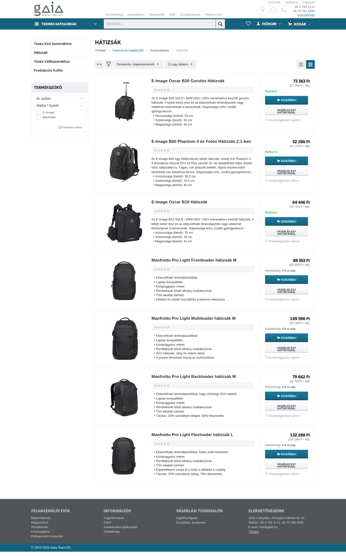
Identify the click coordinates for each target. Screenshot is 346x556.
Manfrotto (49, 117)
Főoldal (100, 50)
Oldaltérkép (111, 536)
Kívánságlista (40, 536)
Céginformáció (114, 522)
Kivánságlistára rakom (284, 120)
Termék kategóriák (60, 24)
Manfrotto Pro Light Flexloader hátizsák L (194, 439)
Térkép (253, 536)
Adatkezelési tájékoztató (120, 531)
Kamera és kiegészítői (128, 50)
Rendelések (39, 531)
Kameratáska (159, 50)
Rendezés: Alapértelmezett (138, 64)
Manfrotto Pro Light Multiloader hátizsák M (195, 322)
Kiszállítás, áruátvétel (191, 527)
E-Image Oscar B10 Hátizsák (181, 206)
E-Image (48, 112)
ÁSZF (107, 527)
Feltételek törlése (72, 127)
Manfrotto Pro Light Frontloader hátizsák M (196, 264)
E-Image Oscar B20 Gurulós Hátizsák (190, 80)
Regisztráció (40, 527)
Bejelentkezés (41, 522)
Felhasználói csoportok (47, 540)
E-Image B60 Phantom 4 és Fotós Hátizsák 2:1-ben (199, 143)
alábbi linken (317, 21)
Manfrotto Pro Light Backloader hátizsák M (195, 380)
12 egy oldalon (179, 64)
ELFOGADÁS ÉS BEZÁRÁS (222, 63)
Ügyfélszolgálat (186, 522)
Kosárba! (289, 100)
